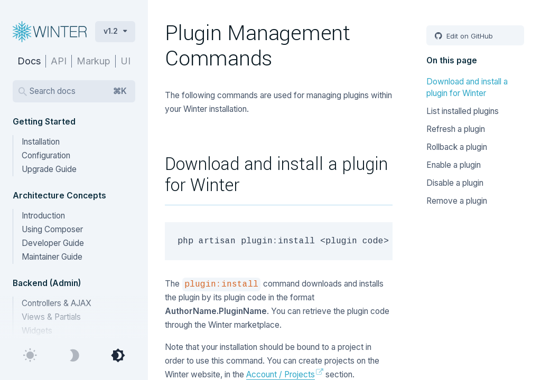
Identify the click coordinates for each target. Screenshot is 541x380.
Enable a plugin (453, 165)
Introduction (43, 216)
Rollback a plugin (456, 147)
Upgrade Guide (49, 169)
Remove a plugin (456, 201)
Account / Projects (280, 374)
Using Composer (52, 229)
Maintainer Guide (52, 257)
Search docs (78, 91)
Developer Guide (53, 243)
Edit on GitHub (468, 36)
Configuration (46, 155)
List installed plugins (462, 111)
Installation (41, 142)
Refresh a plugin (455, 129)
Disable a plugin (454, 183)
